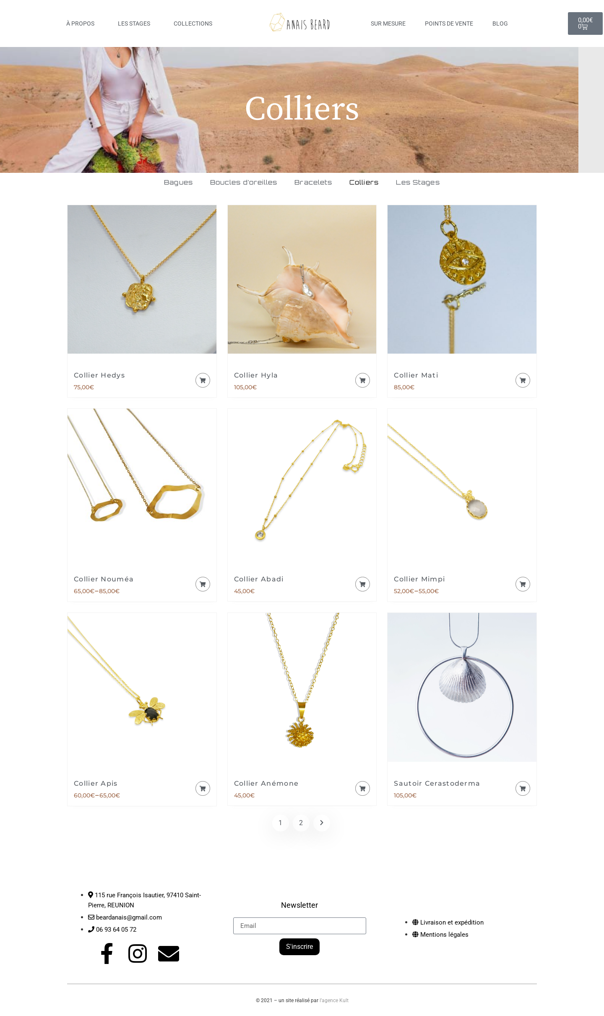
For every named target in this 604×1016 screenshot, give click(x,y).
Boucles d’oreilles (227, 183)
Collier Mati (416, 377)
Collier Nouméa (104, 581)
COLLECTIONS (195, 23)
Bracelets (316, 183)
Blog (500, 23)
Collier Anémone (266, 785)
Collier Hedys (99, 377)
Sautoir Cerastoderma (437, 785)
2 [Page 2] (301, 824)
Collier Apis (96, 785)
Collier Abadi (259, 581)
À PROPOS (82, 23)
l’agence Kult (334, 1002)
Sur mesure (388, 23)
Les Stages (451, 183)
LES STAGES (136, 23)
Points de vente (449, 23)
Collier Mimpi (419, 581)
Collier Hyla (256, 377)
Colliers (381, 183)
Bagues (144, 183)
